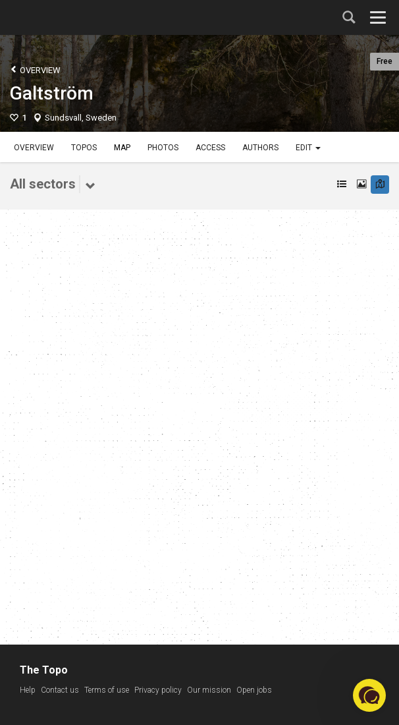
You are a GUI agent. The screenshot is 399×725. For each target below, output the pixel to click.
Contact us (60, 690)
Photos (162, 147)
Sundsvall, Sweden (81, 117)
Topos (84, 147)
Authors (260, 147)
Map (122, 147)
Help (28, 690)
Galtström (51, 93)
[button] (369, 695)
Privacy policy (158, 690)
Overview (35, 69)
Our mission (209, 690)
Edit (308, 147)
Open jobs (254, 690)
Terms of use (106, 690)
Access (210, 147)
